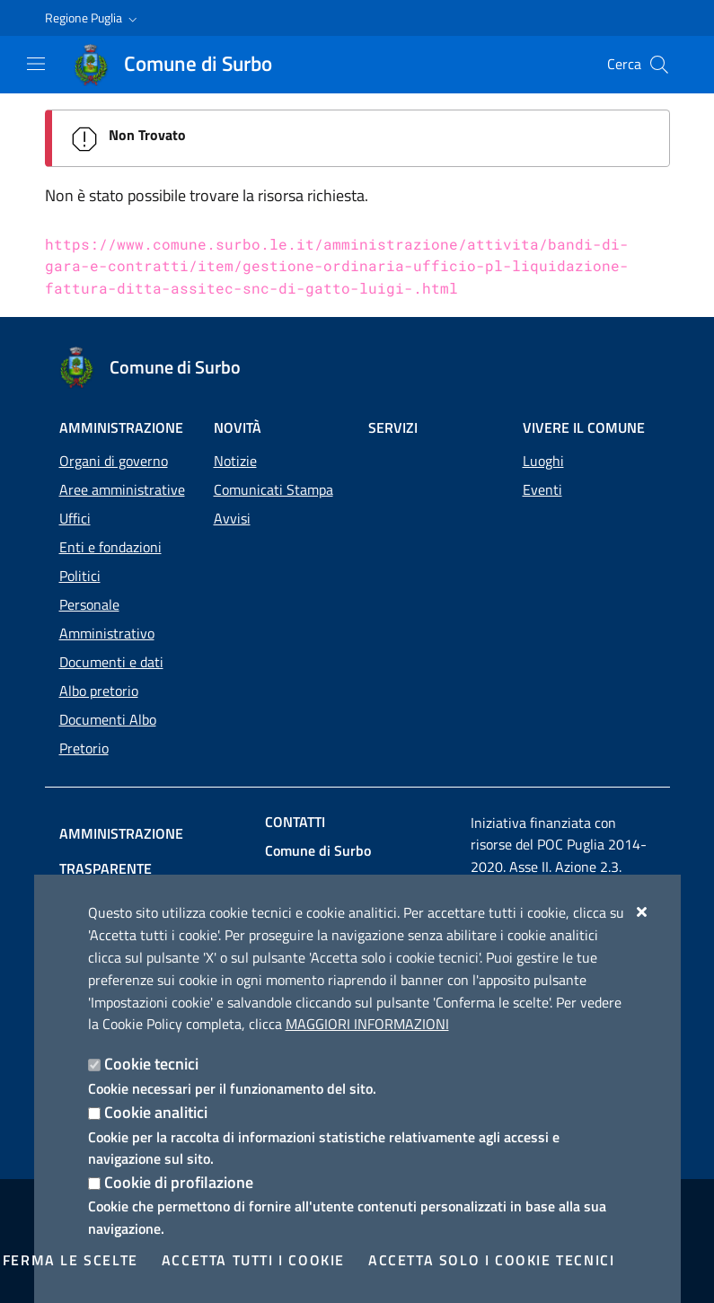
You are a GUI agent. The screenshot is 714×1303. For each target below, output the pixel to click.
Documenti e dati (111, 662)
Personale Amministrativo (106, 619)
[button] (93, 18)
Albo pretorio (98, 690)
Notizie (235, 460)
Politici (80, 575)
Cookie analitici (155, 1112)
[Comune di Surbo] (184, 64)
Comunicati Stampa (273, 489)
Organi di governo (113, 460)
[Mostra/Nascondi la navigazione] (36, 64)
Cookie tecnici (151, 1064)
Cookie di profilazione (178, 1182)
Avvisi (232, 518)
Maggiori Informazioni (367, 1023)
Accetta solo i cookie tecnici (491, 1260)
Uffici (75, 518)
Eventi (542, 489)
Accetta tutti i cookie (253, 1260)
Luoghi (543, 460)
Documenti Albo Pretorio (107, 734)
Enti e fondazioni (110, 547)
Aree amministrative (122, 489)
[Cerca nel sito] (659, 64)
